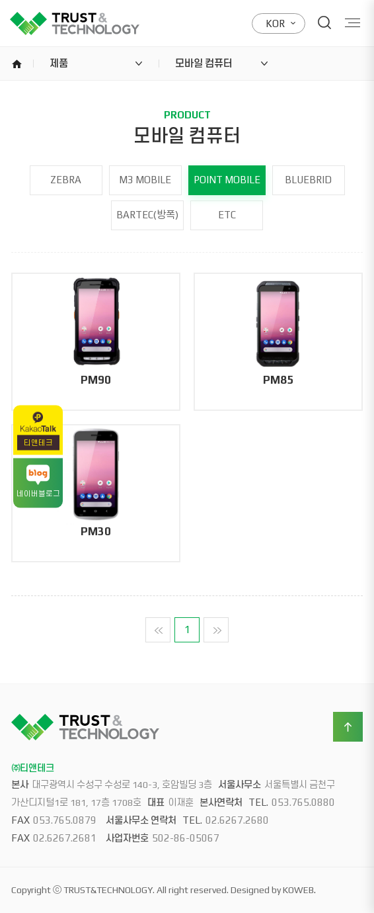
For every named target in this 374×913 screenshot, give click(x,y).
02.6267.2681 (64, 838)
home (16, 63)
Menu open (353, 23)
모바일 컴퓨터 (204, 63)
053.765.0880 (303, 802)
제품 (59, 63)
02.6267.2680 (237, 820)
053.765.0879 (64, 820)
